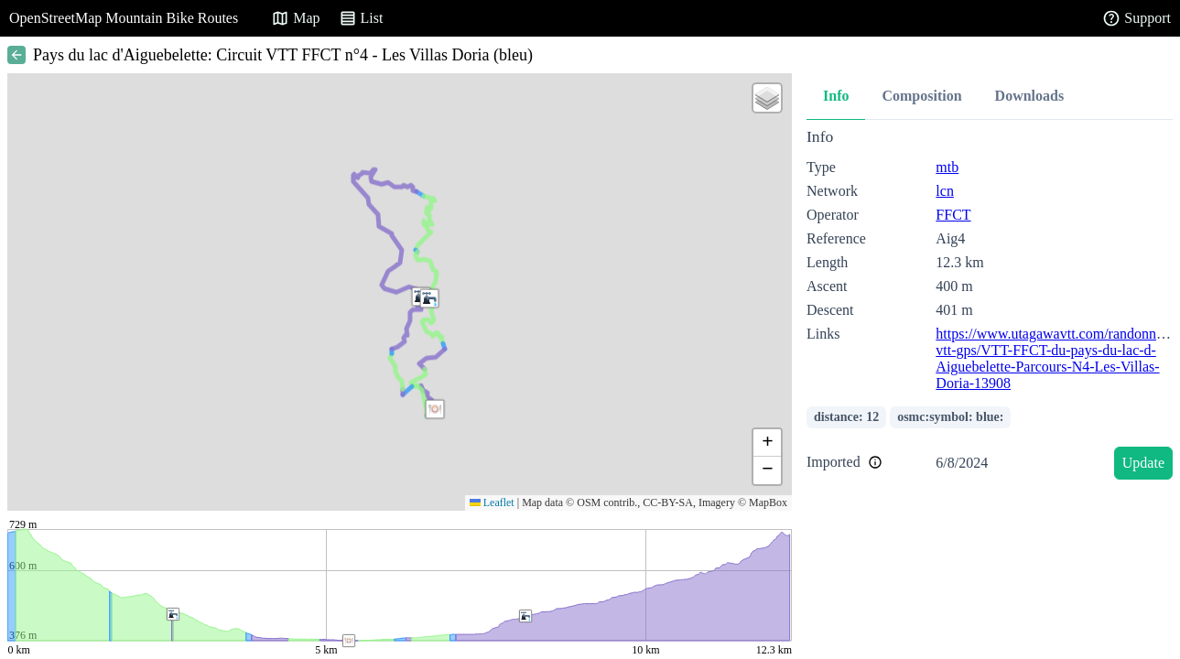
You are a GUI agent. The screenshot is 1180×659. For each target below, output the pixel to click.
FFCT (953, 214)
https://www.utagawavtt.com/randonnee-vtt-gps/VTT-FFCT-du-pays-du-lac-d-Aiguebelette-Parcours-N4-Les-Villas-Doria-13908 (1055, 358)
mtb (947, 167)
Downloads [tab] (1030, 95)
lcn (945, 191)
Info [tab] (836, 95)
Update (1143, 462)
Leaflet (492, 502)
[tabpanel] (990, 307)
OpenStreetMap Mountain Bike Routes (123, 18)
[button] (429, 298)
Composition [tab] (921, 95)
